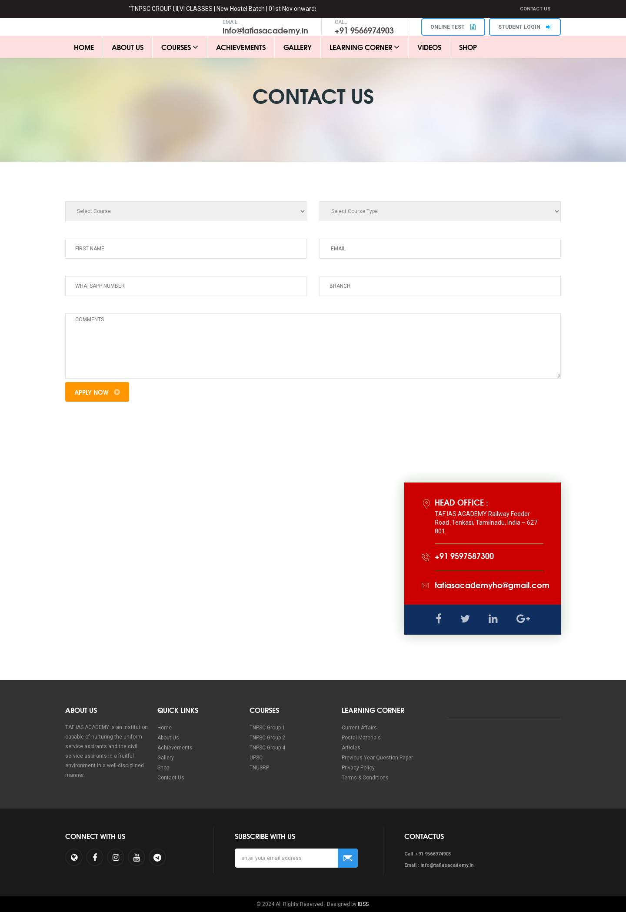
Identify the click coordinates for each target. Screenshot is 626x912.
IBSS (363, 904)
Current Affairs (359, 728)
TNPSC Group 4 (267, 748)
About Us (127, 46)
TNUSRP (259, 768)
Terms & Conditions (365, 778)
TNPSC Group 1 (267, 728)
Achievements (241, 46)
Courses (179, 46)
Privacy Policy (358, 768)
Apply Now (97, 392)
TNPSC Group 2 (267, 738)
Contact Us (535, 9)
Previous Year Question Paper (377, 758)
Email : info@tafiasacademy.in (439, 865)
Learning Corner (365, 46)
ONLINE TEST (452, 27)
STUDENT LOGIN (524, 27)
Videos (429, 46)
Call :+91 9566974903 (427, 854)
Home (84, 46)
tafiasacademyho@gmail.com (492, 585)
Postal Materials (361, 738)
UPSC (256, 758)
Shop (468, 46)
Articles (351, 748)
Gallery (297, 46)
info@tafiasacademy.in (264, 30)
